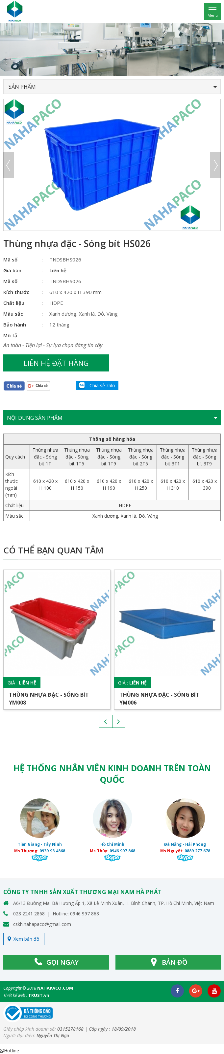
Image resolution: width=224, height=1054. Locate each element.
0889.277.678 (197, 851)
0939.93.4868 (52, 851)
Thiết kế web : (15, 995)
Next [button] (215, 165)
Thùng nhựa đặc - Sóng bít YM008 (49, 698)
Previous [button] (8, 165)
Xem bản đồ (26, 939)
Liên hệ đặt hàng (56, 363)
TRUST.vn (38, 995)
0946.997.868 (122, 851)
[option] (112, 49)
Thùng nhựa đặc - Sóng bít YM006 (159, 698)
